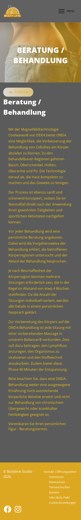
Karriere (54, 492)
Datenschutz (57, 482)
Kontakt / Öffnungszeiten (60, 472)
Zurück (18, 92)
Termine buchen (59, 487)
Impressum (56, 477)
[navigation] (65, 11)
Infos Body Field (59, 497)
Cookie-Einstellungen (62, 503)
